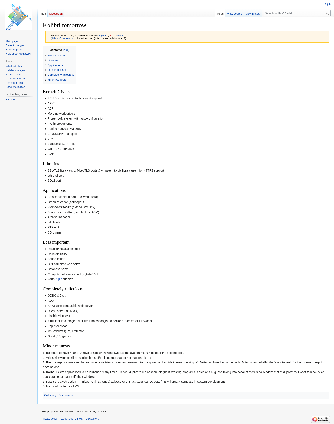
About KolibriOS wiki (71, 418)
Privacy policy (49, 418)
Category (50, 395)
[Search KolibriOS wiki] (297, 13)
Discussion (66, 395)
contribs (119, 35)
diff (53, 38)
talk (111, 35)
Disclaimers (92, 418)
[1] (57, 279)
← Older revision (65, 38)
